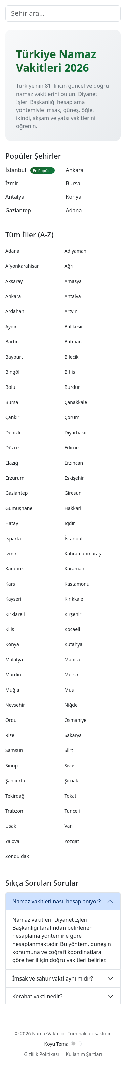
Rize (9, 735)
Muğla (12, 690)
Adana (74, 210)
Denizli (12, 432)
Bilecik (72, 357)
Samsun (14, 750)
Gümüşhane (18, 508)
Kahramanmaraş (83, 553)
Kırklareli (15, 614)
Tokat (71, 795)
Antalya (14, 196)
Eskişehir (74, 478)
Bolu (10, 387)
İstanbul (30, 170)
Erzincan (74, 462)
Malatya (14, 659)
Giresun (73, 493)
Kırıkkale (74, 599)
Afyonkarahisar (22, 266)
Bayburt (14, 357)
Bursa (73, 183)
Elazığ (11, 462)
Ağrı (69, 266)
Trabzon (14, 811)
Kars (10, 584)
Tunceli (72, 811)
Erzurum (14, 478)
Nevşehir (15, 705)
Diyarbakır (76, 432)
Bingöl (12, 372)
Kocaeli (72, 629)
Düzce (12, 447)
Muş (69, 690)
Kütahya (74, 644)
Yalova (12, 841)
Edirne (72, 447)
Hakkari (73, 508)
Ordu (11, 720)
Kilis (9, 629)
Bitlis (70, 372)
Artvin (71, 311)
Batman (73, 341)
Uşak (10, 826)
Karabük (14, 568)
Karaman (74, 568)
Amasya (73, 281)
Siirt (69, 750)
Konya (74, 196)
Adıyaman (76, 251)
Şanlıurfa (15, 780)
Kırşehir (73, 614)
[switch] (76, 1043)
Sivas (70, 765)
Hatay (11, 523)
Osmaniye (76, 720)
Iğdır (70, 523)
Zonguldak (17, 856)
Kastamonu (77, 584)
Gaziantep (18, 210)
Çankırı (13, 417)
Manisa (72, 659)
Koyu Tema (56, 1044)
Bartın (12, 341)
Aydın (11, 326)
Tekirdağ (14, 795)
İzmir (11, 183)
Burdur (72, 387)
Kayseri (13, 599)
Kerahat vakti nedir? (37, 996)
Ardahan (14, 311)
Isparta (13, 538)
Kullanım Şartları (84, 1054)
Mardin (13, 674)
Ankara (75, 170)
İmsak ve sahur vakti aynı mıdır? (52, 978)
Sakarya (73, 735)
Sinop (11, 765)
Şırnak (71, 780)
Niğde (71, 705)
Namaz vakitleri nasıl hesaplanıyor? (56, 901)
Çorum (72, 417)
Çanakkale (76, 402)
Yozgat (72, 841)
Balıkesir (74, 326)
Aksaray (14, 281)
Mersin (72, 674)
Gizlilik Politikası (41, 1054)
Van (69, 826)
